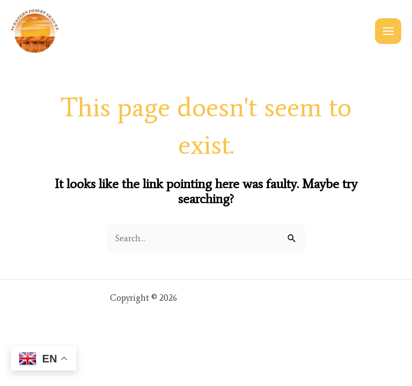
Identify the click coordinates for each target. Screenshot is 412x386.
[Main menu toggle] (388, 31)
